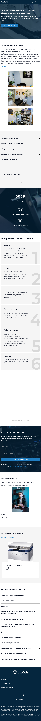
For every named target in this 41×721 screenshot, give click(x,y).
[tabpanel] (20, 16)
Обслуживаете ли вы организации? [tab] (13, 653)
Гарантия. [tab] (4, 606)
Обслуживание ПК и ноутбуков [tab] (12, 154)
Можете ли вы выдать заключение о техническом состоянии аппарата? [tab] (18, 612)
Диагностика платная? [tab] (9, 632)
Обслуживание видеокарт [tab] (10, 149)
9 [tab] (18, 182)
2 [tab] (10, 181)
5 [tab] (21, 181)
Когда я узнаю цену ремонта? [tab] (11, 637)
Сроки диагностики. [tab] (8, 601)
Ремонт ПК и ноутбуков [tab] (9, 159)
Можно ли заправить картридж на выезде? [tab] (16, 648)
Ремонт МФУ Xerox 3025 (14, 565)
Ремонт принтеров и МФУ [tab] (10, 138)
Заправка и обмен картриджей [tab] (12, 143)
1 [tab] (7, 181)
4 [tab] (18, 181)
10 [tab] (21, 182)
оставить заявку (9, 25)
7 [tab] (29, 181)
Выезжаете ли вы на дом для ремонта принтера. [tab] (18, 659)
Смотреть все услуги (7, 31)
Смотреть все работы (7, 537)
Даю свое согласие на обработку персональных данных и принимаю (17, 465)
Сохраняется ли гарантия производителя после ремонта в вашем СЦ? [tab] (17, 625)
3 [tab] (14, 181)
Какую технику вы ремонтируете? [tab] (12, 595)
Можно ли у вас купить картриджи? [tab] (13, 619)
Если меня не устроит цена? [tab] (10, 643)
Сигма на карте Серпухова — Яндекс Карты (20, 420)
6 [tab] (25, 181)
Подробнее (4, 66)
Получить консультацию (20, 459)
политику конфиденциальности (17, 466)
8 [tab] (32, 181)
